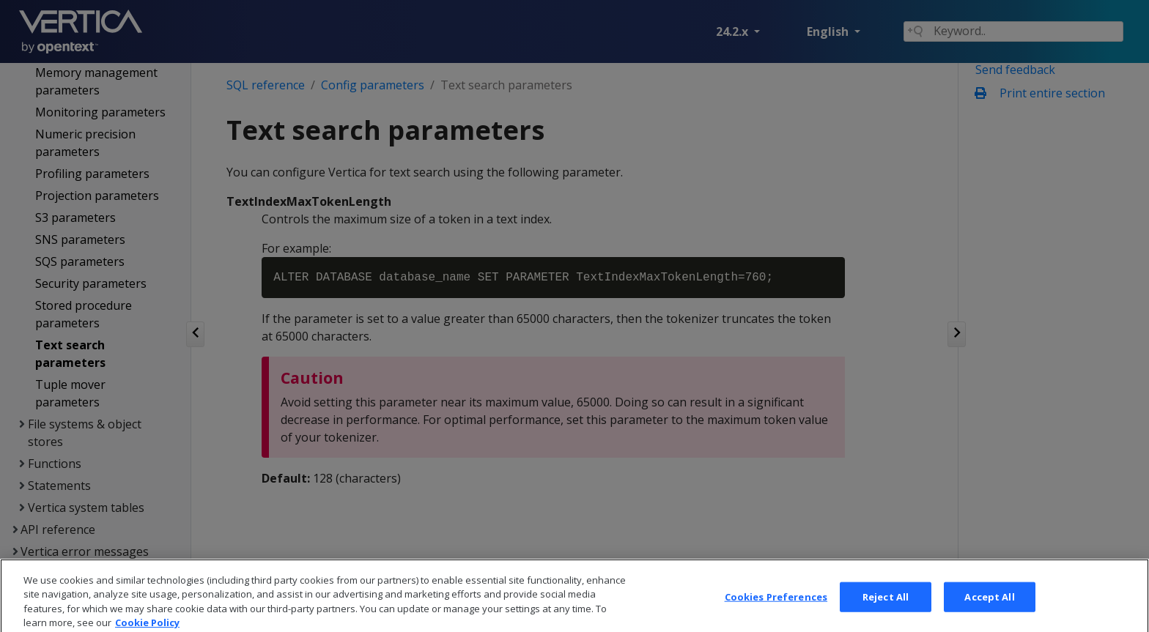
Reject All (885, 607)
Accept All (989, 607)
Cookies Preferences (776, 607)
